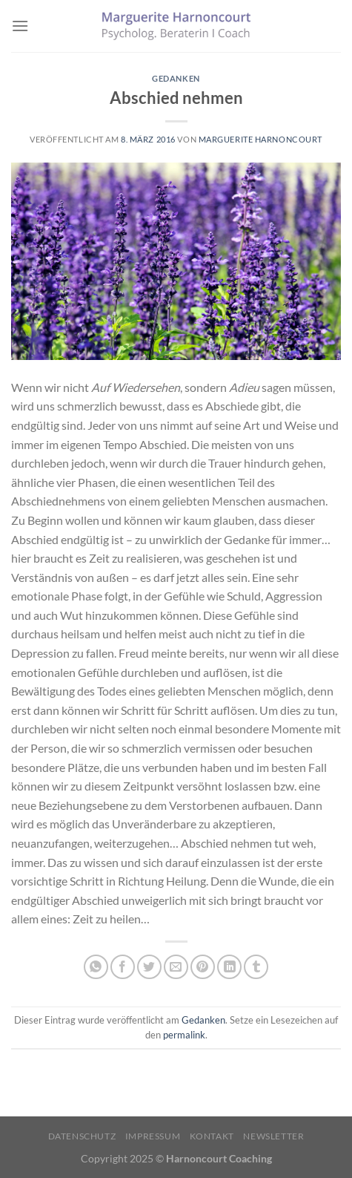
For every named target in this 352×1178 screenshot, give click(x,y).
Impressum (153, 1136)
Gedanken (175, 78)
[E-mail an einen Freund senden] (176, 967)
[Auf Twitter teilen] (149, 967)
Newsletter (273, 1136)
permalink (184, 1035)
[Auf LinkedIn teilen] (229, 967)
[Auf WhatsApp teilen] (96, 967)
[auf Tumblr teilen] (256, 967)
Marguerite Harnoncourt (260, 139)
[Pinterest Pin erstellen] (202, 967)
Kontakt (212, 1136)
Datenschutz (82, 1136)
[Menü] (20, 25)
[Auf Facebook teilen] (122, 967)
